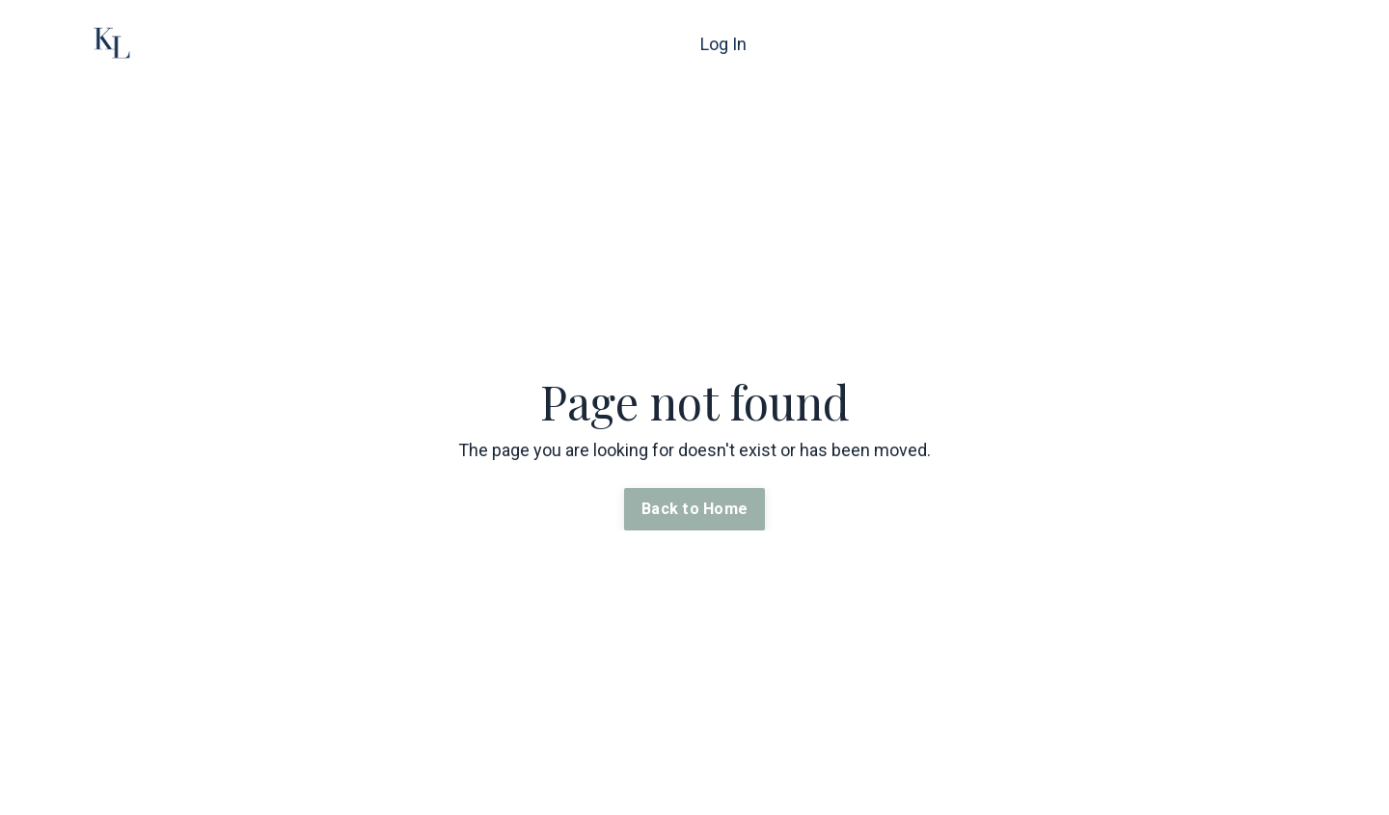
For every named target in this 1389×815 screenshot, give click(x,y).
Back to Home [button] (694, 509)
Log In (723, 44)
